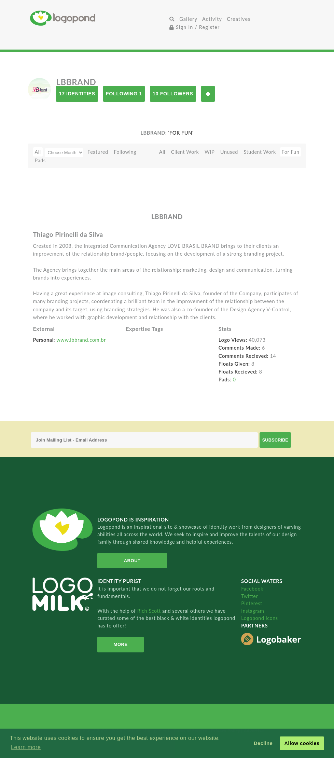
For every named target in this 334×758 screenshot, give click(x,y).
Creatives (238, 19)
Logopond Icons (259, 618)
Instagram (252, 611)
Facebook (252, 589)
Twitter (249, 596)
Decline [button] (263, 743)
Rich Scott (150, 611)
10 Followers (173, 93)
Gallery (188, 19)
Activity (212, 19)
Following (125, 152)
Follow (208, 94)
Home (98, 18)
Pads (40, 160)
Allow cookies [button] (301, 743)
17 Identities (77, 93)
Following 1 (124, 93)
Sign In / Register (194, 27)
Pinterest (251, 603)
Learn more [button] (26, 747)
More (121, 644)
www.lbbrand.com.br (81, 340)
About (132, 560)
